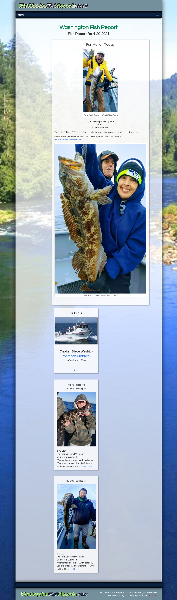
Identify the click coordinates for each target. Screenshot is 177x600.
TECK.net (152, 595)
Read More (86, 466)
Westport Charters (76, 356)
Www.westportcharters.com (68, 140)
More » (76, 370)
